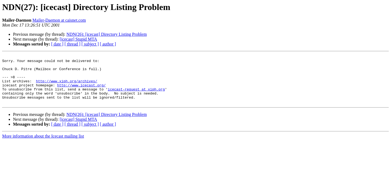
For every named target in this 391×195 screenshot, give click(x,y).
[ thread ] (72, 44)
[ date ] (57, 44)
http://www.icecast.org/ (81, 91)
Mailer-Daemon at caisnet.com (59, 20)
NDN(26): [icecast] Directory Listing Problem (106, 34)
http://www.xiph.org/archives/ (66, 86)
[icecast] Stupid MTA (78, 39)
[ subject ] (90, 44)
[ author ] (108, 44)
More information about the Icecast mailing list (43, 146)
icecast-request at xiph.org (136, 96)
